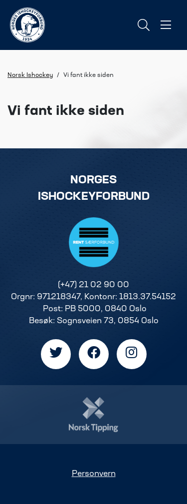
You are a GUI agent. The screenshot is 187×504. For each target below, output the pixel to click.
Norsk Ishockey (30, 75)
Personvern (94, 474)
